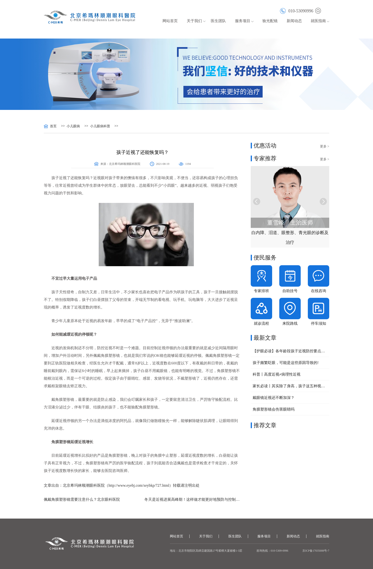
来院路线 (290, 323)
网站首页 (170, 21)
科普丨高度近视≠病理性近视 (276, 374)
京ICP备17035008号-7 (315, 550)
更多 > (324, 146)
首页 (53, 126)
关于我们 (194, 21)
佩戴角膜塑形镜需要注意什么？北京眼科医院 (82, 499)
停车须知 (318, 323)
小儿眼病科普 (100, 126)
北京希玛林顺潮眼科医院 (124, 164)
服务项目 (242, 21)
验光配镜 (270, 21)
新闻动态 (294, 21)
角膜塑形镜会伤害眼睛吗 (273, 409)
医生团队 (218, 21)
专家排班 (261, 291)
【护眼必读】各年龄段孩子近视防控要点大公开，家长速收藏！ (290, 351)
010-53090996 (296, 10)
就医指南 (318, 21)
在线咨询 (318, 291)
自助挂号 (290, 291)
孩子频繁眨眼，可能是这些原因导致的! (286, 363)
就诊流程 (261, 323)
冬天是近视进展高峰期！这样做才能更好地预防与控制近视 (192, 499)
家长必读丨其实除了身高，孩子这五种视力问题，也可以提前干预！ (290, 386)
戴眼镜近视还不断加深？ (273, 398)
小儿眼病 (73, 126)
